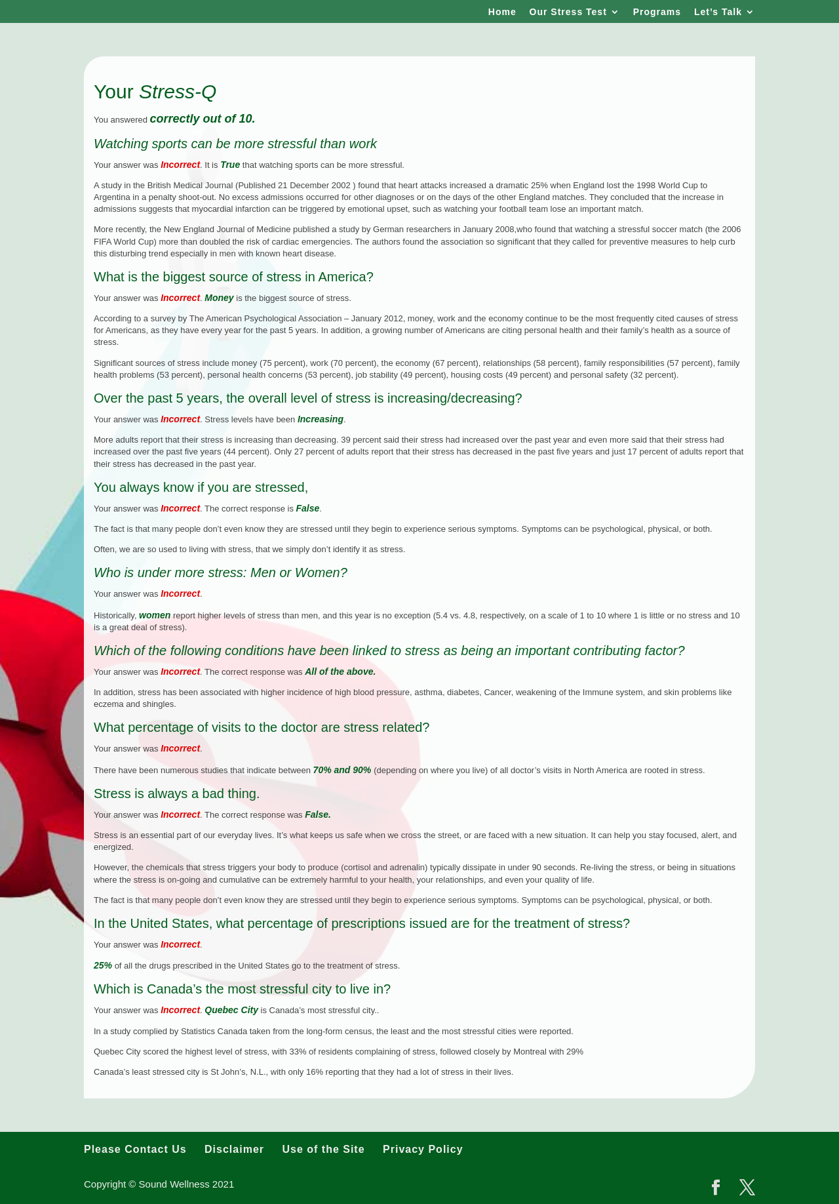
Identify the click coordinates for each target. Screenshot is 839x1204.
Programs (657, 12)
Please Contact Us (135, 1149)
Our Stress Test (568, 12)
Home (502, 12)
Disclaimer (234, 1149)
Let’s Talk (718, 12)
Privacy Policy (423, 1149)
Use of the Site (323, 1149)
